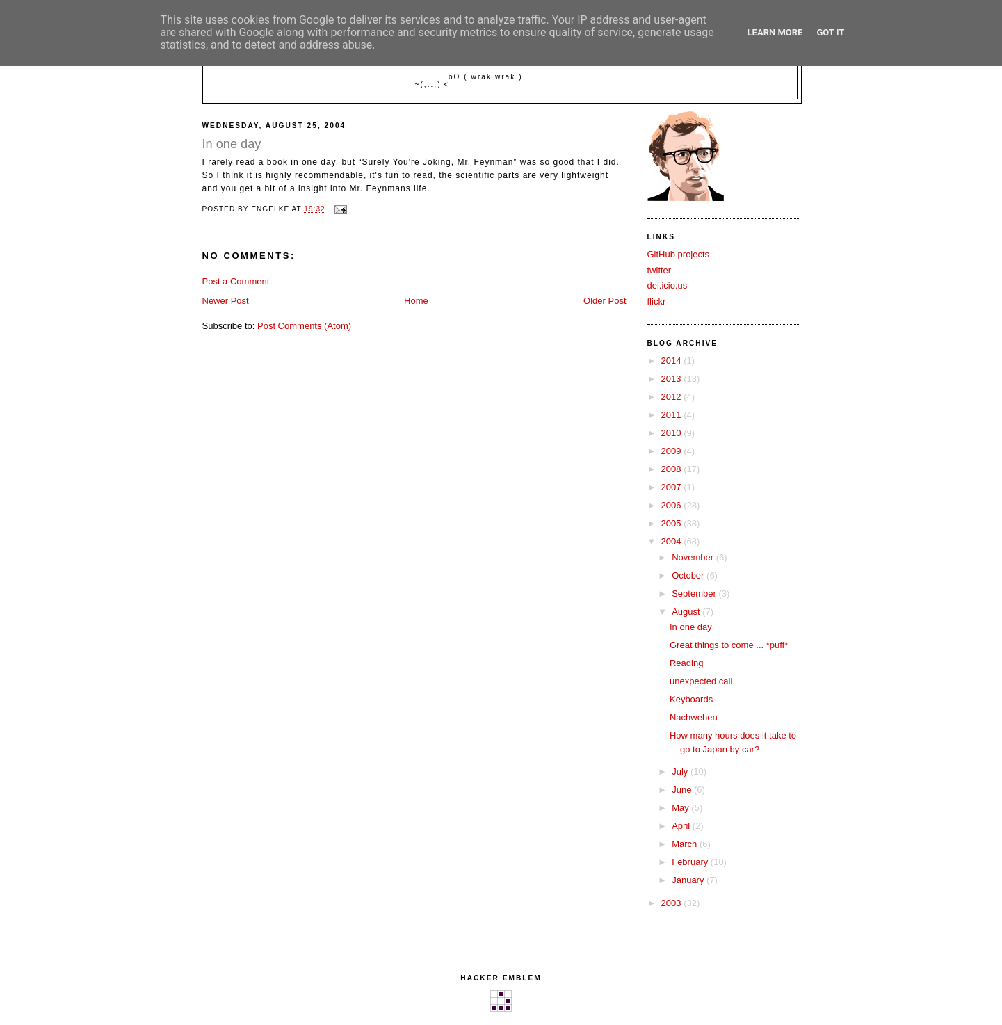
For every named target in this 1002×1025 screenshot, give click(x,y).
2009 (672, 451)
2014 (672, 360)
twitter (659, 270)
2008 (672, 469)
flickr (656, 301)
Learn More (775, 32)
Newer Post (225, 301)
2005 (672, 523)
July (681, 771)
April (682, 826)
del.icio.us (667, 285)
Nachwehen (694, 717)
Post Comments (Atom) (304, 326)
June (683, 789)
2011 (672, 415)
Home (416, 301)
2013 (672, 378)
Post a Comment (236, 281)
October (689, 575)
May (681, 807)
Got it (830, 32)
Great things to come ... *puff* (729, 645)
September (695, 593)
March (686, 844)
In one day (691, 627)
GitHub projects (678, 254)
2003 (672, 903)
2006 (672, 505)
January (689, 880)
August (687, 611)
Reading (686, 663)
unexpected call (701, 681)
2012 (672, 397)
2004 (672, 541)
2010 (672, 433)
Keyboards (691, 699)
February (691, 862)
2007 (672, 487)
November (694, 557)
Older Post (604, 301)
